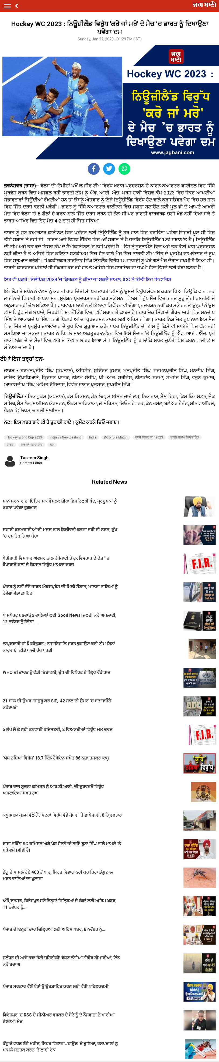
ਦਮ (52, 445)
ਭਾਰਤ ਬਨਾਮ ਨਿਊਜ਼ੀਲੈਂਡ (185, 437)
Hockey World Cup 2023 (24, 437)
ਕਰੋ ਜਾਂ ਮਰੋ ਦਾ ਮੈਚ (32, 445)
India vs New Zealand (66, 437)
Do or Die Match (116, 437)
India (92, 437)
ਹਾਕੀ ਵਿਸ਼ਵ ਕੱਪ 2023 (149, 437)
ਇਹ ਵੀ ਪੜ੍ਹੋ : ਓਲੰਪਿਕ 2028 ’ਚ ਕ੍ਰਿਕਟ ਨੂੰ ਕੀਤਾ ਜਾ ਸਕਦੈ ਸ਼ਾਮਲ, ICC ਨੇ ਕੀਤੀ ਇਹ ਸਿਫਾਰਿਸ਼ (87, 279)
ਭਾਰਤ (10, 445)
